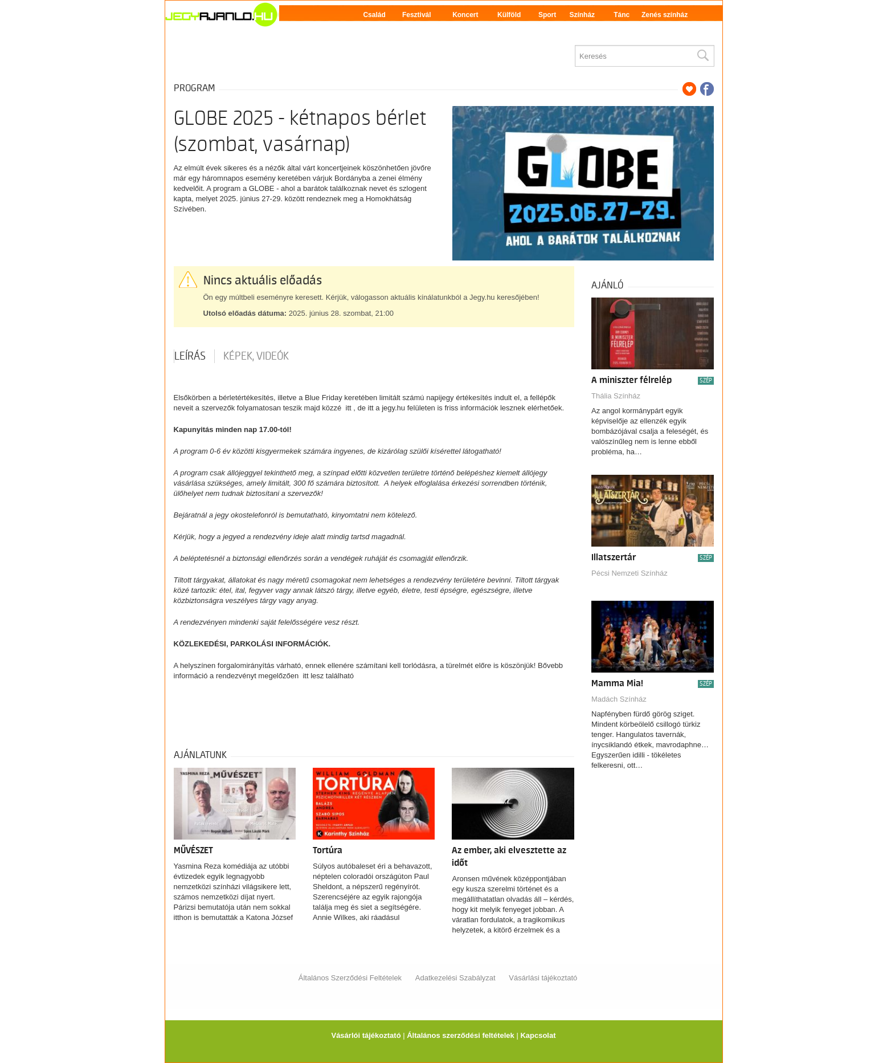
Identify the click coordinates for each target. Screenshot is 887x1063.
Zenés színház (664, 15)
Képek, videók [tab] (256, 356)
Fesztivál (416, 15)
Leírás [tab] (190, 356)
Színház (582, 15)
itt (348, 408)
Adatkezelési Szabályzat (455, 978)
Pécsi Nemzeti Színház (629, 573)
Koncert (465, 15)
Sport (547, 15)
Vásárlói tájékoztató (365, 1035)
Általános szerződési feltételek (460, 1035)
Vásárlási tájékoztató (543, 978)
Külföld (509, 15)
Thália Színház (615, 396)
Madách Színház (619, 699)
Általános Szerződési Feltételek (350, 978)
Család (374, 15)
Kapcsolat (537, 1035)
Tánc (622, 15)
